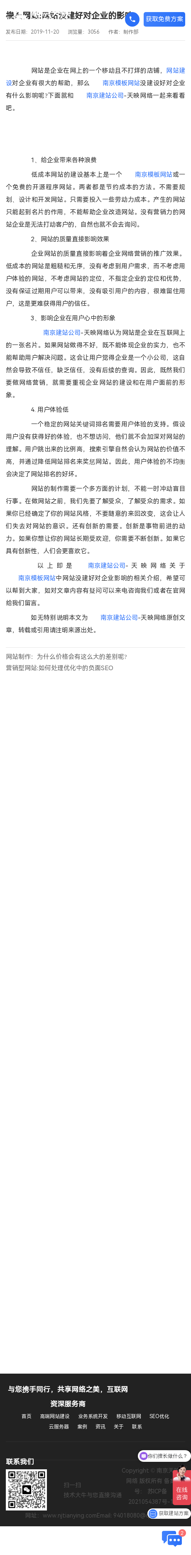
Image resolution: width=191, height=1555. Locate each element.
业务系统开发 (93, 1416)
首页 (27, 1416)
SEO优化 (159, 1416)
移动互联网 (128, 1416)
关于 (119, 1427)
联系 (137, 1427)
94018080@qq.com (139, 1515)
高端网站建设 (55, 1416)
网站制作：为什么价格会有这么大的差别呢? (66, 657)
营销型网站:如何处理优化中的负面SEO (59, 668)
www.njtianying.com (70, 1515)
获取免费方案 (164, 19)
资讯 (100, 1427)
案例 (82, 1427)
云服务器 (59, 1427)
